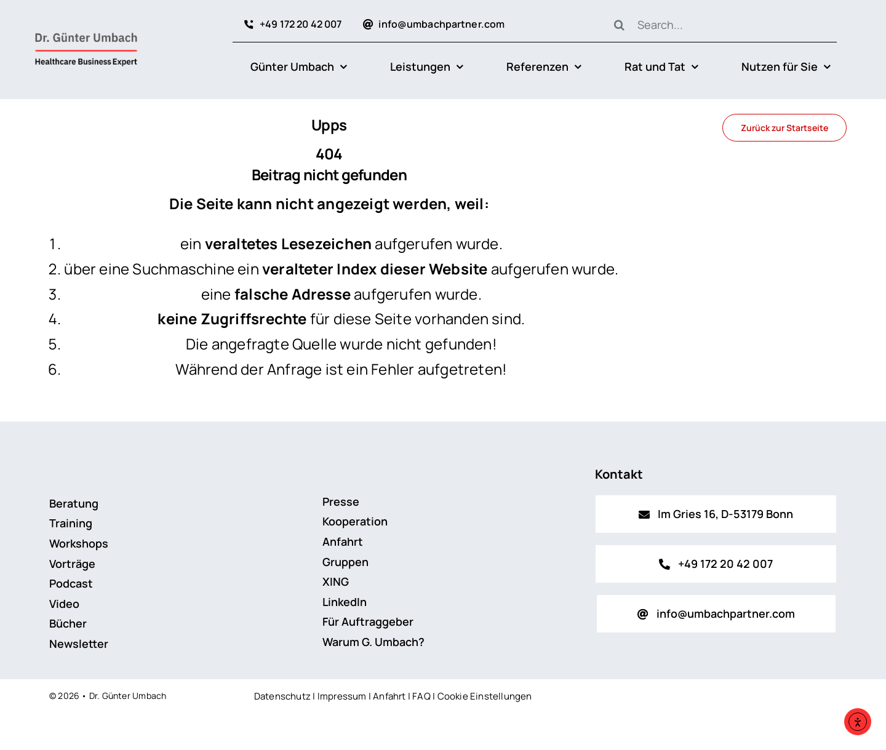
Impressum (342, 696)
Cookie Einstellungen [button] (484, 696)
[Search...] (719, 24)
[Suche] (619, 24)
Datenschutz (282, 696)
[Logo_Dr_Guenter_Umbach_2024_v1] (86, 35)
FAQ (421, 696)
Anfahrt (389, 696)
